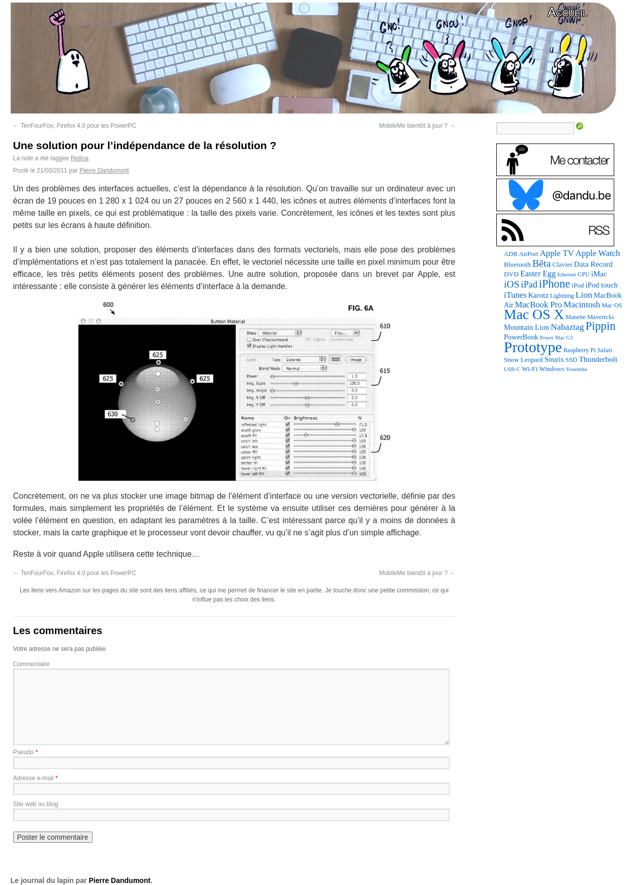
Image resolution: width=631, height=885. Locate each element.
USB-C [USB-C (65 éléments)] (512, 369)
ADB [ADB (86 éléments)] (510, 254)
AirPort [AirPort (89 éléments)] (528, 254)
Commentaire (31, 664)
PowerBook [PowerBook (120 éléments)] (521, 337)
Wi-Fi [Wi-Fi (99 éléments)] (529, 369)
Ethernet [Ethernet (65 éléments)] (566, 274)
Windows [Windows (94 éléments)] (551, 369)
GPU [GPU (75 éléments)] (583, 274)
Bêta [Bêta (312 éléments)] (541, 263)
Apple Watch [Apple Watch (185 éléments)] (598, 253)
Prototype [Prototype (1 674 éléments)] (533, 347)
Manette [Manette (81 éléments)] (575, 317)
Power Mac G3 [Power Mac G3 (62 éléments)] (556, 337)
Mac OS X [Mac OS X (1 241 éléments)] (534, 314)
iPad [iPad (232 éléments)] (529, 284)
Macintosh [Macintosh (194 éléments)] (581, 304)
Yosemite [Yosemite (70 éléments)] (576, 369)
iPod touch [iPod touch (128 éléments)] (601, 285)
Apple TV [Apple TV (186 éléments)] (556, 253)
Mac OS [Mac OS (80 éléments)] (612, 305)
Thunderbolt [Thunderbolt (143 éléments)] (598, 359)
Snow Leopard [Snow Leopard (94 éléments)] (523, 359)
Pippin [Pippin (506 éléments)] (600, 326)
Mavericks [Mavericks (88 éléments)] (600, 317)
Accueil (567, 12)
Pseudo (23, 752)
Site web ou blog (35, 804)
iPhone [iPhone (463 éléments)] (554, 283)
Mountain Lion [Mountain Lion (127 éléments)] (526, 327)
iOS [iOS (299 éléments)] (512, 284)
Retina (79, 158)
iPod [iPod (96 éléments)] (578, 285)
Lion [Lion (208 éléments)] (584, 295)
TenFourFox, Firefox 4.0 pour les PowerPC (75, 125)
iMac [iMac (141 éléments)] (599, 273)
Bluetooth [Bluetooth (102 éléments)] (517, 264)
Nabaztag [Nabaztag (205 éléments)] (567, 327)
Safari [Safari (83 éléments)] (604, 350)
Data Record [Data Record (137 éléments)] (593, 264)
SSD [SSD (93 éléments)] (571, 359)
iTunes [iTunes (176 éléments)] (515, 295)
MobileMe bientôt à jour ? (417, 125)
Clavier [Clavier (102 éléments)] (562, 264)
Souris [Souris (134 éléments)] (553, 359)
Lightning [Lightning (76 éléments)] (562, 295)
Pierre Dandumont (104, 170)
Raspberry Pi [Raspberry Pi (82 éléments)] (579, 350)
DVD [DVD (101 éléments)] (511, 274)
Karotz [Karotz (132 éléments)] (538, 295)
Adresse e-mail (33, 778)
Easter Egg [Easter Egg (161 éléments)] (538, 273)
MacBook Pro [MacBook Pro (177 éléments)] (538, 304)
